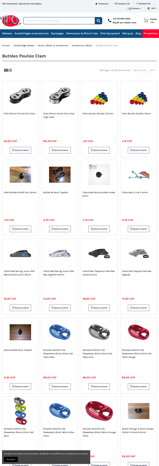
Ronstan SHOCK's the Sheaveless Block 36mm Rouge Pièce (99, 432)
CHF (154, 8)
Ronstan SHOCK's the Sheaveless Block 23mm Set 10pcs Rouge (137, 353)
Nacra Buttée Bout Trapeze (18, 350)
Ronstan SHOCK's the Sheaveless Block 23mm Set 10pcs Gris (97, 353)
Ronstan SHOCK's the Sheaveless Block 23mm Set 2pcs (18, 432)
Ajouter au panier (20, 150)
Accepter (11, 459)
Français (134, 8)
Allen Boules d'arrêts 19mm (136, 113)
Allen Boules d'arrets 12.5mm (98, 113)
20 (152, 70)
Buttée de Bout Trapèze (55, 192)
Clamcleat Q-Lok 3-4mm (135, 192)
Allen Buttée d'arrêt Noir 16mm (20, 192)
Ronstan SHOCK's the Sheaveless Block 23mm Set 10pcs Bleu (58, 353)
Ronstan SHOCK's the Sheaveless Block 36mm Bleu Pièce (58, 432)
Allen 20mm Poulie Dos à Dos (19, 113)
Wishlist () (143, 3)
